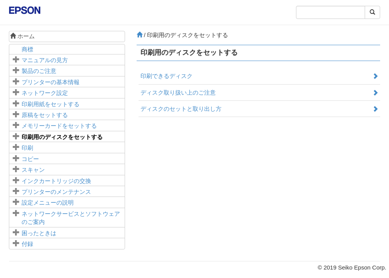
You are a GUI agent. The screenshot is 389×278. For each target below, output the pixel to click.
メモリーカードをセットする (59, 125)
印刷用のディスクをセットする (62, 137)
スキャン (33, 169)
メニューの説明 (48, 202)
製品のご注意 (39, 71)
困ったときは (39, 233)
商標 (27, 49)
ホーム (22, 36)
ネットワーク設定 (45, 93)
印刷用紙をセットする (50, 104)
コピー (30, 159)
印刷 (27, 147)
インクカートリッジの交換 (56, 181)
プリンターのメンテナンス (56, 191)
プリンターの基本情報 (50, 82)
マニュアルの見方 (45, 60)
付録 (27, 244)
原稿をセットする (45, 115)
